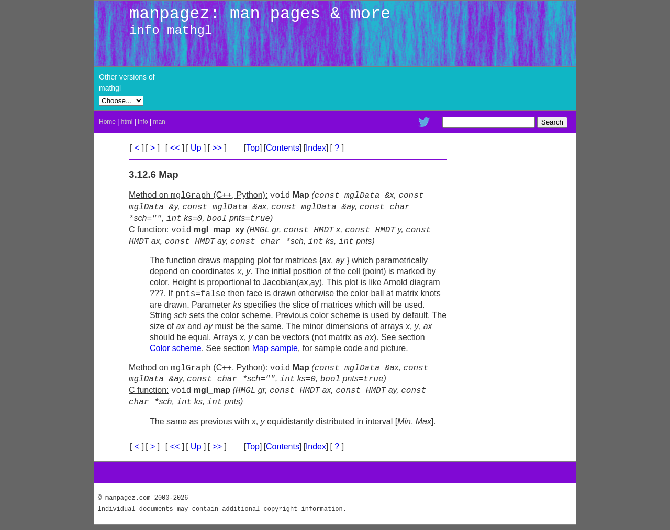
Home (107, 122)
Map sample (275, 348)
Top (253, 147)
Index (316, 147)
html (127, 122)
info (143, 122)
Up (196, 147)
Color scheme (176, 348)
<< (175, 147)
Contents (282, 147)
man (159, 122)
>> (217, 147)
